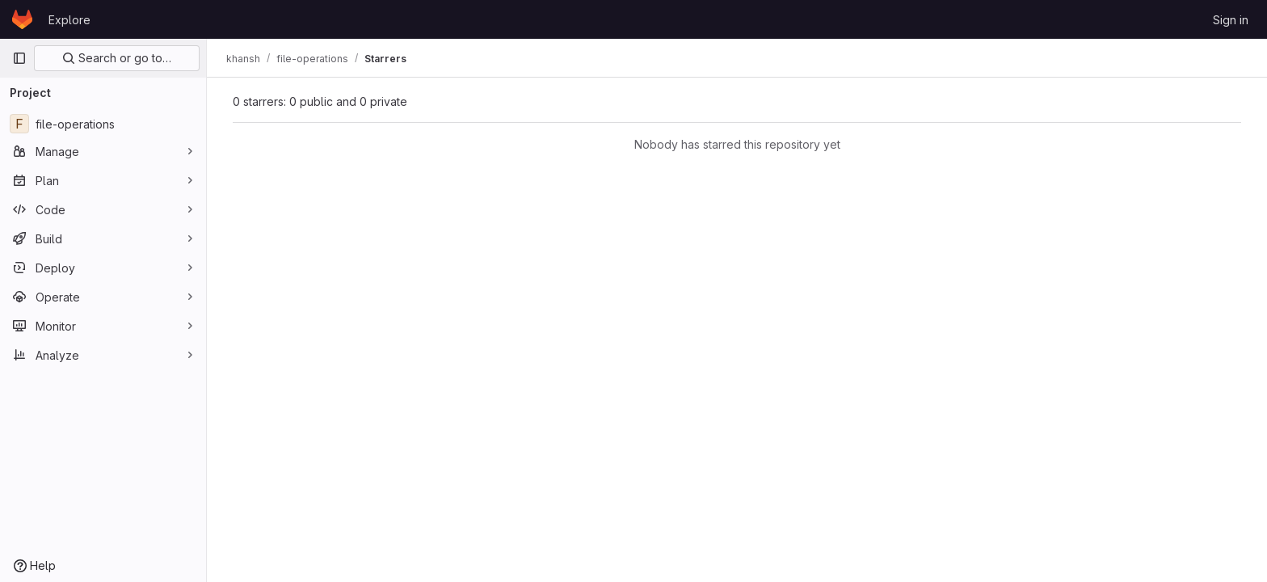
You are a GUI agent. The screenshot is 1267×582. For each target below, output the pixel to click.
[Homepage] (22, 19)
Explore (69, 20)
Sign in (1230, 20)
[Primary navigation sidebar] (19, 58)
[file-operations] (103, 124)
